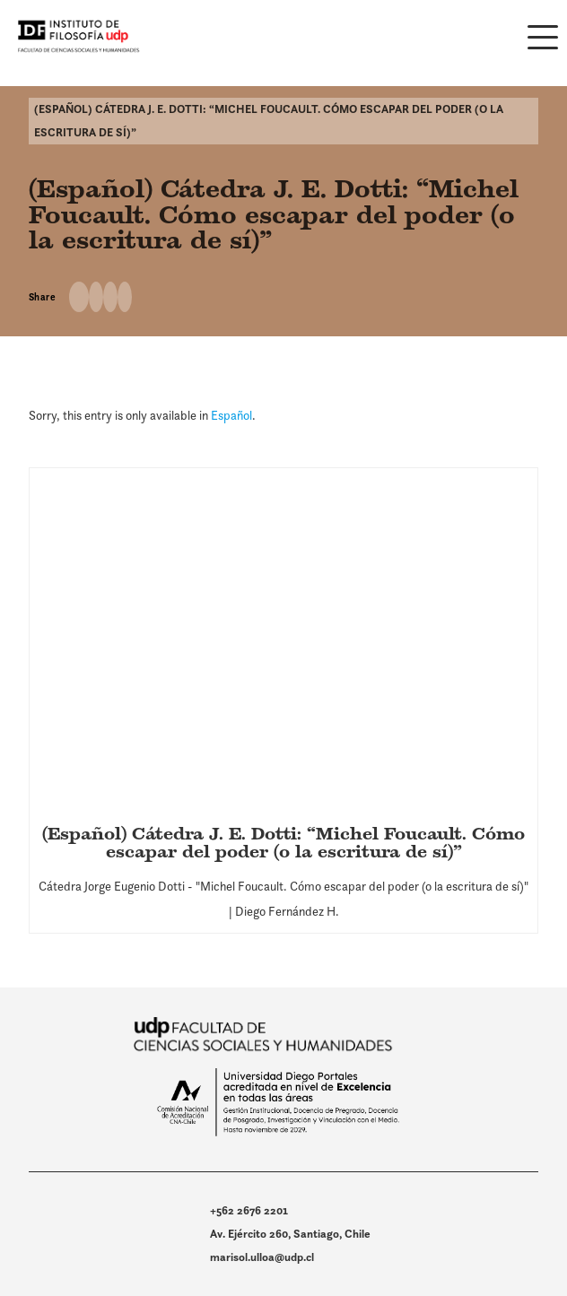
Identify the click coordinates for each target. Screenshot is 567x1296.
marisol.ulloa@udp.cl (262, 1257)
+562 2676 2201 (249, 1210)
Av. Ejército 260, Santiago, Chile (290, 1233)
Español (231, 415)
